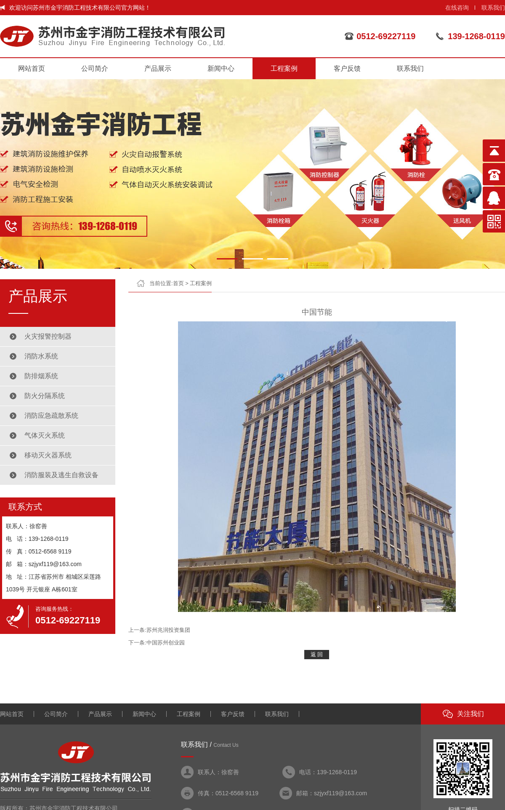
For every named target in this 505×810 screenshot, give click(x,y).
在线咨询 (457, 7)
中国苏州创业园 (165, 642)
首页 (178, 283)
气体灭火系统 (44, 435)
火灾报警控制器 (48, 336)
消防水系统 (41, 356)
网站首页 (31, 68)
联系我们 (493, 7)
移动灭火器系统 (48, 455)
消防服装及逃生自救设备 (61, 475)
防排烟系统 (41, 376)
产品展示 (157, 68)
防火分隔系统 (44, 395)
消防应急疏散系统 (51, 415)
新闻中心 (220, 68)
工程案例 (284, 68)
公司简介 (94, 68)
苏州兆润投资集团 (168, 630)
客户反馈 (347, 68)
